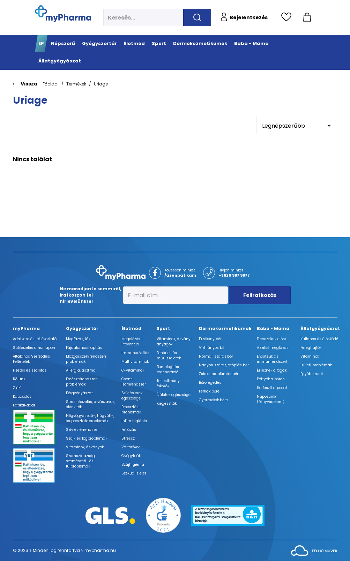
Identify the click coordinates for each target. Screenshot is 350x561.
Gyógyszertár (82, 328)
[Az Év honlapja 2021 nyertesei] (163, 515)
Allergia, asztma (81, 370)
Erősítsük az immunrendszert (272, 359)
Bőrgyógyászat (79, 393)
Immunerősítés (135, 353)
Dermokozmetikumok (225, 328)
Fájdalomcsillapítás (84, 347)
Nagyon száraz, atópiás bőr (224, 365)
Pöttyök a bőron (271, 379)
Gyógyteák (131, 455)
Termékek (76, 84)
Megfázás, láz (78, 339)
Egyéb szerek (311, 373)
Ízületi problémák (316, 365)
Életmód (131, 328)
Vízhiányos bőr (212, 347)
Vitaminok (309, 356)
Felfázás (128, 429)
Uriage (101, 84)
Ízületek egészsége (174, 394)
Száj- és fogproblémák (86, 438)
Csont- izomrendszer (133, 381)
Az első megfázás (273, 347)
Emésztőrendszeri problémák (82, 381)
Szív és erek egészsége (131, 395)
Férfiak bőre (209, 391)
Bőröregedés (210, 382)
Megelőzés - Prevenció (132, 341)
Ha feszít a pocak (272, 387)
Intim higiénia (134, 421)
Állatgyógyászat (320, 328)
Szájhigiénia (132, 464)
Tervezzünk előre (271, 339)
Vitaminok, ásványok (85, 447)
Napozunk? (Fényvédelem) (270, 399)
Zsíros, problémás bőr (218, 373)
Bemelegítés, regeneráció (168, 369)
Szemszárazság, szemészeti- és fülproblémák (81, 461)
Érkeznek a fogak (271, 370)
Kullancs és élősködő (319, 339)
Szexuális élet (133, 473)
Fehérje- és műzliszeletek (169, 355)
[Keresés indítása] (197, 17)
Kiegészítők (167, 403)
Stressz (128, 438)
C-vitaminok (132, 370)
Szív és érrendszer (82, 429)
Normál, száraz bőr (216, 356)
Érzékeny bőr (210, 339)
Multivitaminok (135, 361)
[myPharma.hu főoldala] (63, 13)
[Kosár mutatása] (307, 17)
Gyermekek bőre (213, 400)
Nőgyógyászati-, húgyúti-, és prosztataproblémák (90, 418)
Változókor (130, 447)
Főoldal (51, 84)
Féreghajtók (310, 347)
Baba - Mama (273, 328)
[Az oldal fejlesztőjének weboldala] (314, 550)
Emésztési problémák (131, 409)
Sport (163, 328)
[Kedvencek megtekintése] (288, 17)
